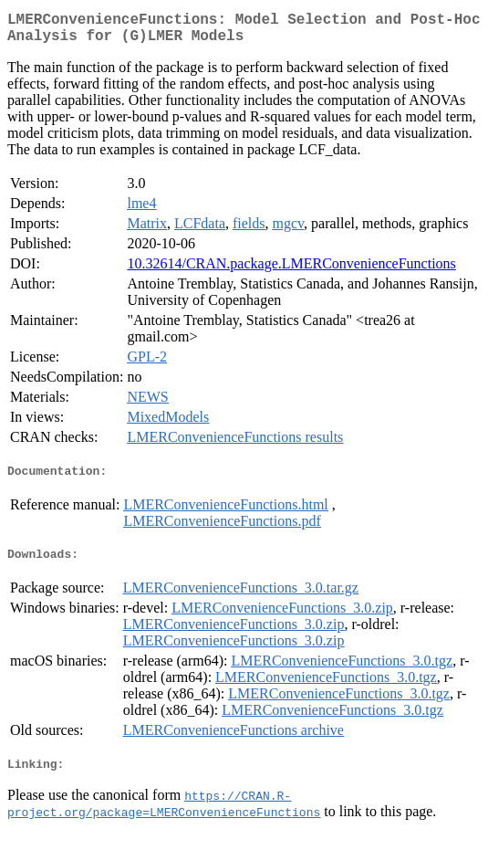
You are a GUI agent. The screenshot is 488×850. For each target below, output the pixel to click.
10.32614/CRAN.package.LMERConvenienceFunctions (291, 270)
